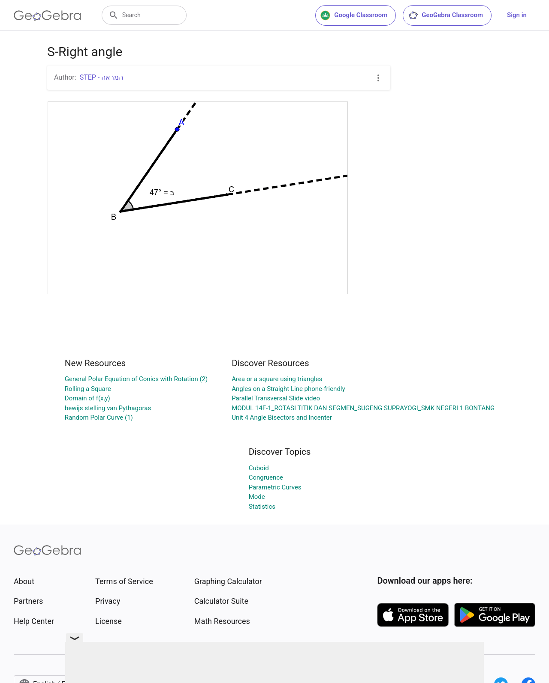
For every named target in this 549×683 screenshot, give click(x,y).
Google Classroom (353, 15)
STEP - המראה (102, 77)
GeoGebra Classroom (445, 15)
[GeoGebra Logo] (47, 15)
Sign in (517, 15)
